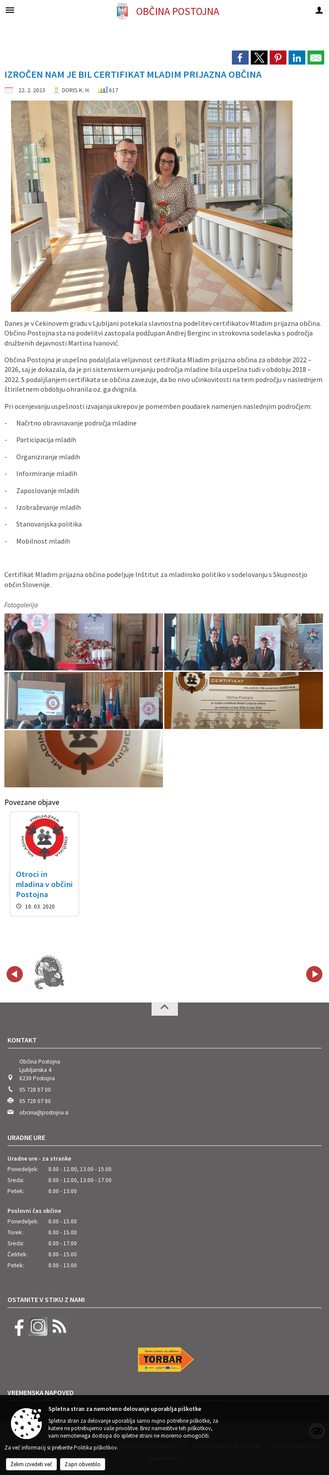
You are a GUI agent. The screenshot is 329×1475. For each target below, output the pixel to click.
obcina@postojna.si (44, 1112)
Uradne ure (26, 1137)
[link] (240, 57)
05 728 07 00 (35, 1089)
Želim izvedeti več (31, 1464)
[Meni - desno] (319, 10)
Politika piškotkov (95, 1447)
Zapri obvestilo (83, 1464)
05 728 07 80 (35, 1101)
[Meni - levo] (10, 10)
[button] (15, 974)
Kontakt (22, 1039)
